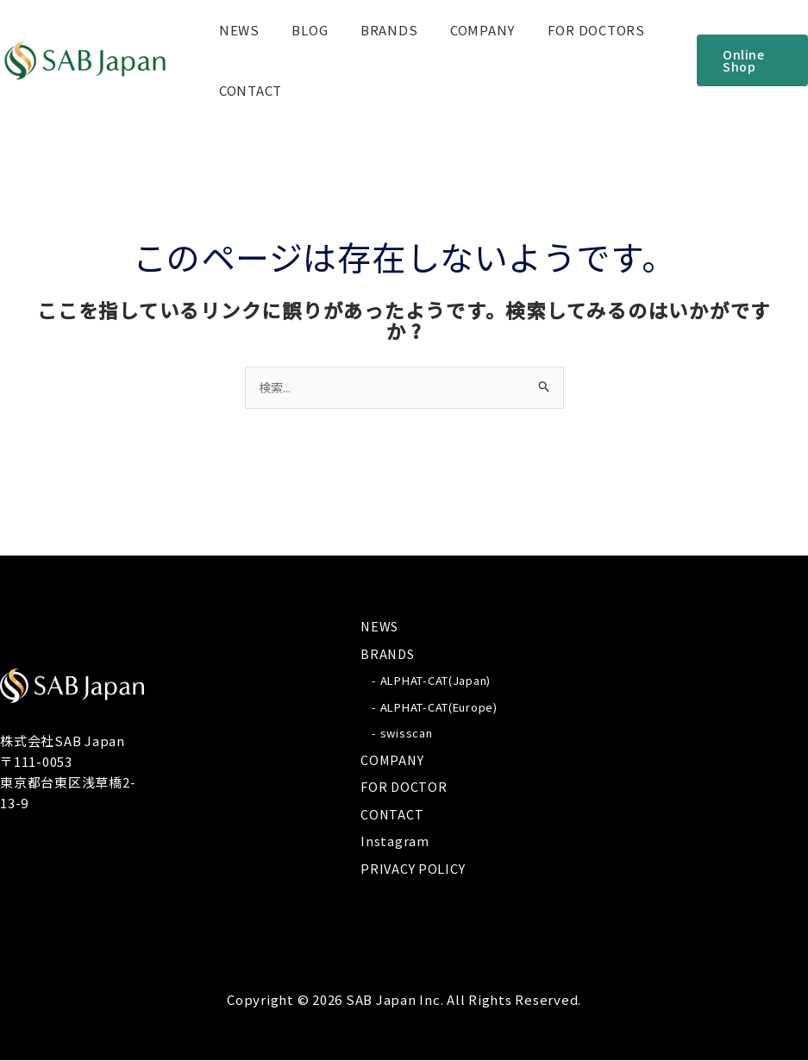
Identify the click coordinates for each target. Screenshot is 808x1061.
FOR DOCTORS (567, 30)
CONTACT (247, 90)
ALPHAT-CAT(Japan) (436, 681)
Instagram (394, 841)
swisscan (406, 733)
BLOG (300, 30)
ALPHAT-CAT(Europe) (439, 708)
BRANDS (373, 30)
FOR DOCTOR (404, 787)
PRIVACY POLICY (414, 869)
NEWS (236, 30)
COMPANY (460, 30)
